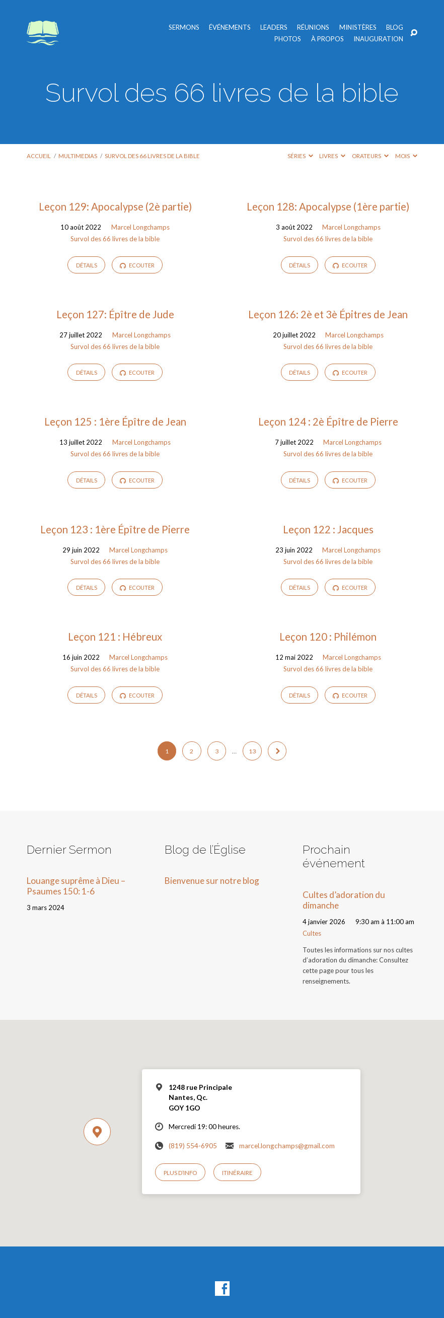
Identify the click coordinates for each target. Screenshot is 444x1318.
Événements (230, 27)
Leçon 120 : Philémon (328, 637)
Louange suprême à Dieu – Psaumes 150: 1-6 (76, 885)
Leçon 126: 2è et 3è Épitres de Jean (328, 314)
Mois (406, 156)
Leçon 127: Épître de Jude (115, 314)
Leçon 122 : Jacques (328, 529)
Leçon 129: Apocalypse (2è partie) (115, 206)
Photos (287, 39)
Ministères (358, 27)
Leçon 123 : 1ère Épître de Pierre (115, 529)
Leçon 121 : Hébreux (115, 637)
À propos (327, 39)
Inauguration (378, 39)
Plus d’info (180, 1172)
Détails (86, 265)
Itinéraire (237, 1172)
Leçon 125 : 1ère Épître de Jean (115, 421)
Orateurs (370, 156)
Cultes (312, 933)
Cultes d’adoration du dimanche (344, 900)
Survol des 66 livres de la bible (152, 156)
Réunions (313, 27)
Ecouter (137, 265)
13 (252, 751)
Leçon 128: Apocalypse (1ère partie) (328, 206)
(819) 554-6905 (193, 1146)
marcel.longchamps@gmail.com (287, 1146)
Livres (332, 156)
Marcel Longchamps (140, 227)
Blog (394, 27)
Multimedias (77, 156)
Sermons (184, 27)
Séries (300, 156)
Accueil (39, 156)
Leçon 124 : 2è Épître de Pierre (328, 421)
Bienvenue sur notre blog (212, 880)
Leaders (273, 27)
